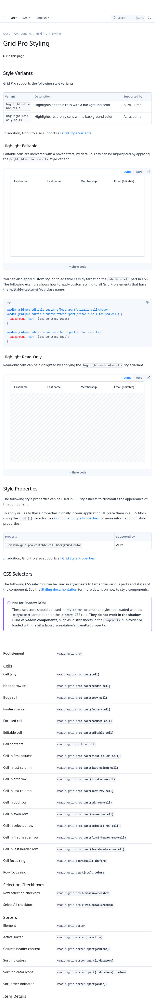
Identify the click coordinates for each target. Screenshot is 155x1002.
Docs (13, 18)
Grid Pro (42, 33)
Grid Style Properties (78, 558)
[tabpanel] (77, 327)
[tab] (9, 303)
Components (23, 33)
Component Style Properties (76, 518)
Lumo (128, 172)
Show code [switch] (79, 267)
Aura (139, 172)
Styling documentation (59, 589)
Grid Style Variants (76, 133)
